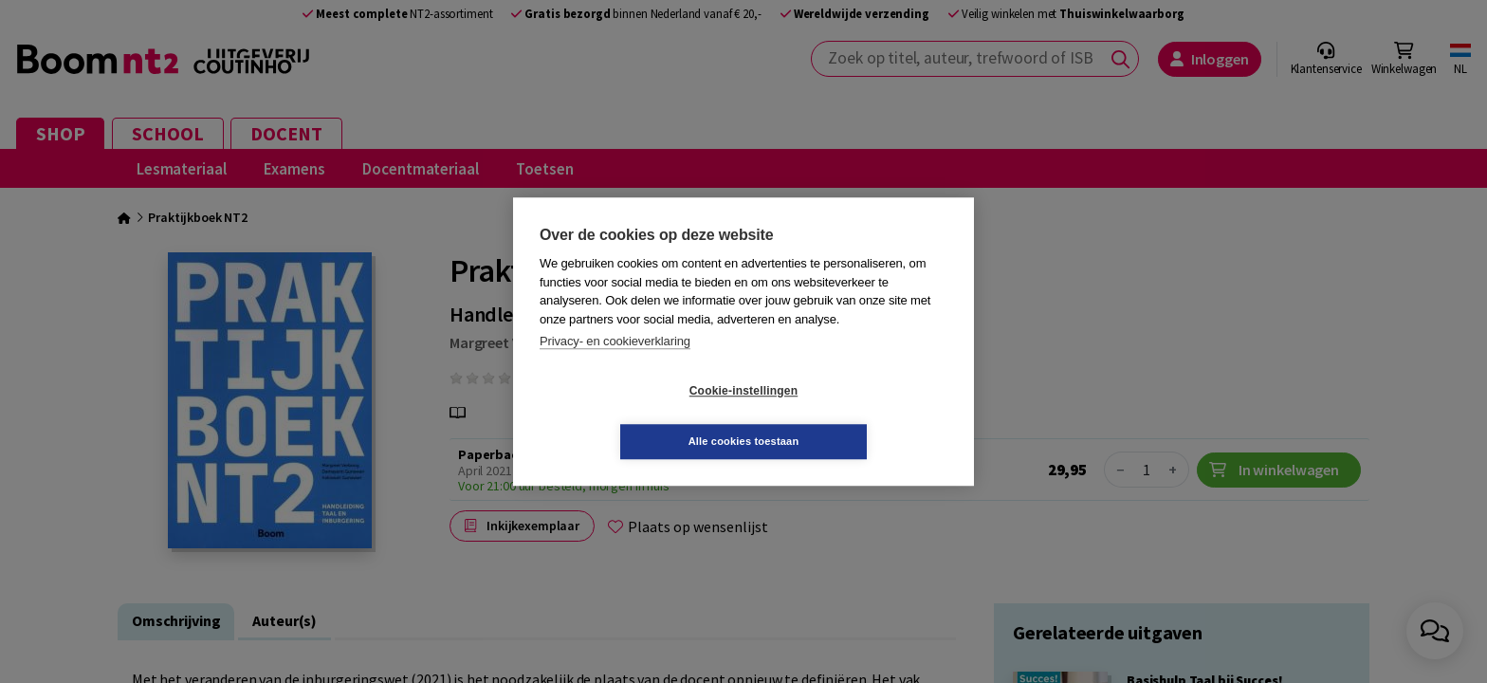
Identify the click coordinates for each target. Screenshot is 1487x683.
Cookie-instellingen (631, 416)
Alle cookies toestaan (856, 415)
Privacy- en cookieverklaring (615, 367)
